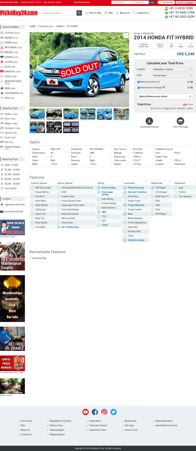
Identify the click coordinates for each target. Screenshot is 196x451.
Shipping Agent (57, 434)
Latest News (95, 421)
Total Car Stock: (31, 2)
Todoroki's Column (98, 425)
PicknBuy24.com (19, 13)
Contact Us (143, 12)
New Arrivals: (52, 2)
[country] (173, 69)
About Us (125, 12)
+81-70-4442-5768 (181, 12)
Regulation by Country (60, 421)
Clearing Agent (57, 430)
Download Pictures (149, 127)
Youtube (85, 412)
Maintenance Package (151, 87)
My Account (130, 421)
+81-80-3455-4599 (181, 17)
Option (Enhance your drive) (153, 96)
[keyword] (59, 13)
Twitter (113, 412)
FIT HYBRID (72, 26)
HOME (33, 26)
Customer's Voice (97, 430)
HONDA (59, 26)
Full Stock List (45, 26)
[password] (141, 2)
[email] (122, 2)
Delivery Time (56, 425)
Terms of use (131, 430)
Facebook (95, 412)
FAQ (110, 12)
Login (152, 2)
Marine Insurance (148, 81)
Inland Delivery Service (166, 425)
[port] (173, 75)
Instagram (104, 412)
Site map (129, 425)
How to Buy (95, 12)
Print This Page (180, 127)
